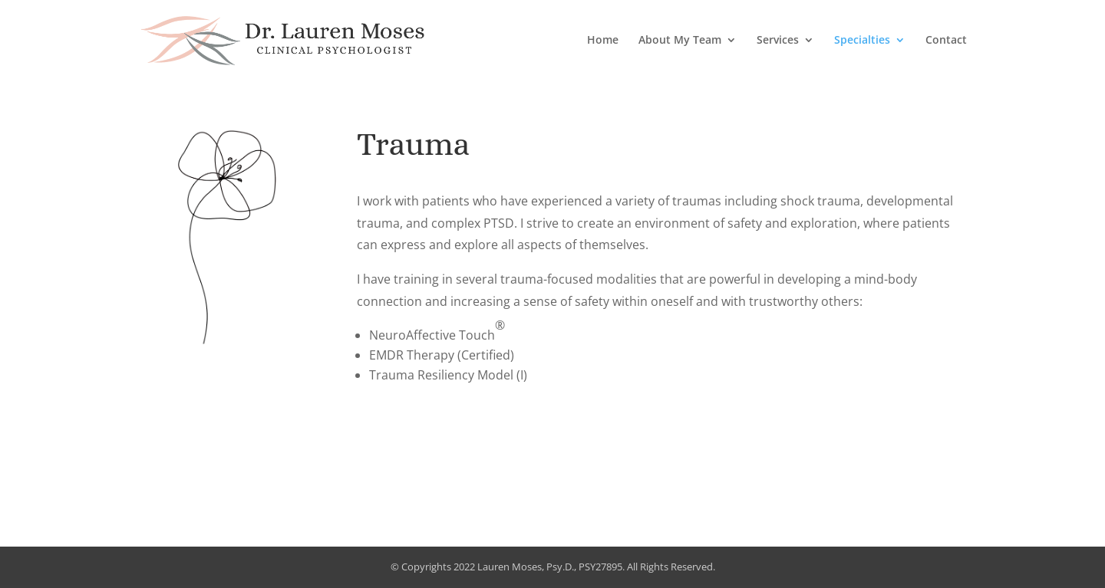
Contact (946, 40)
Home (602, 40)
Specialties (862, 40)
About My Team (679, 40)
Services (778, 40)
